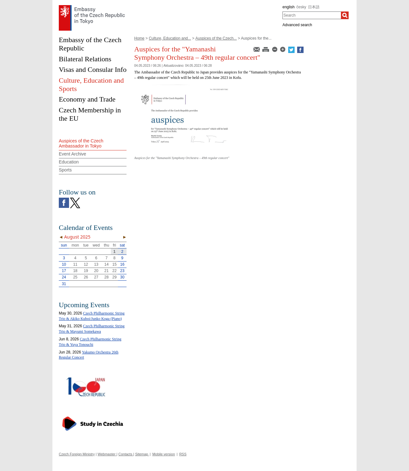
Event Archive (72, 153)
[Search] (345, 15)
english (288, 7)
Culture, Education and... (170, 38)
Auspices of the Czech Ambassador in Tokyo (81, 143)
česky (301, 7)
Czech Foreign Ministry (77, 454)
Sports (65, 169)
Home (139, 38)
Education (69, 161)
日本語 (314, 7)
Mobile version (163, 454)
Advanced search (297, 25)
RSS (183, 454)
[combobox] (311, 15)
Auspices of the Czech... (215, 38)
